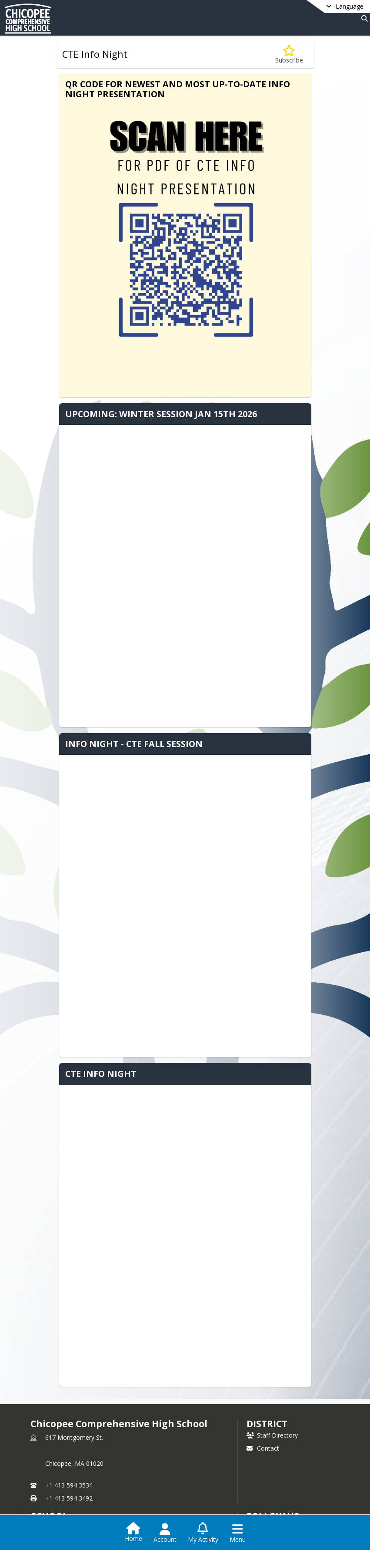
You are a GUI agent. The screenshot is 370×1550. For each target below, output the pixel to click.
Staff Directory (272, 1435)
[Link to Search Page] (363, 18)
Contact (263, 1448)
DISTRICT (267, 1424)
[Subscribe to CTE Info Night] (289, 54)
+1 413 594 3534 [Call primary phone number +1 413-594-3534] (69, 1485)
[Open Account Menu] (165, 1533)
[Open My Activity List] (203, 1533)
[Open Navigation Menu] (238, 1533)
